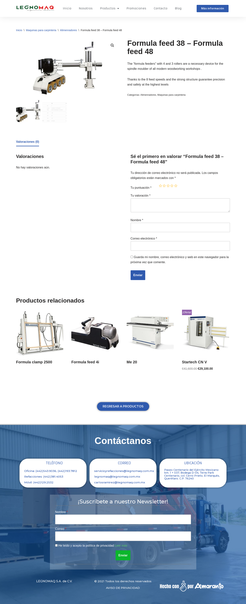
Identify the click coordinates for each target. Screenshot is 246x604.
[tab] (27, 142)
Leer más (121, 545)
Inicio (67, 8)
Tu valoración (140, 195)
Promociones (136, 8)
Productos (109, 8)
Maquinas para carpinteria (41, 30)
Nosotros (86, 8)
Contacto (160, 8)
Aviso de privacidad (123, 588)
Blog (178, 8)
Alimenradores (68, 30)
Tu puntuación (141, 187)
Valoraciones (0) (27, 141)
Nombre (137, 220)
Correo (60, 528)
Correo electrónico (144, 238)
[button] (213, 8)
